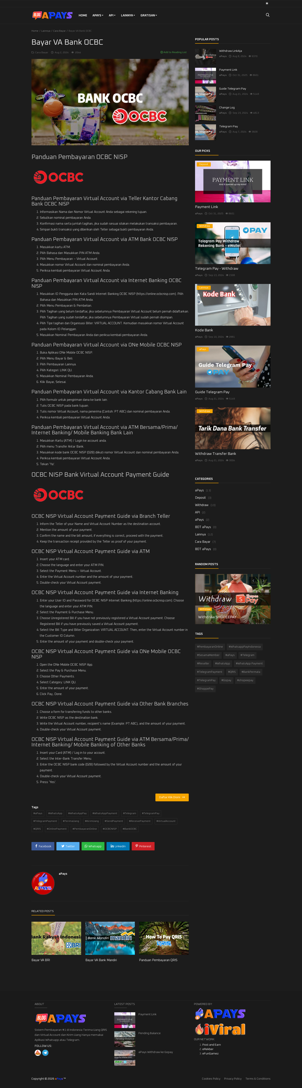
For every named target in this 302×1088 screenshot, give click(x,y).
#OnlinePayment (57, 829)
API (112, 15)
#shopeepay (245, 680)
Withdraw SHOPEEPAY (217, 617)
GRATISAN (149, 15)
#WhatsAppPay (77, 813)
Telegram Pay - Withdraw (216, 269)
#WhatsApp (55, 813)
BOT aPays (203, 527)
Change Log (227, 107)
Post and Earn (211, 1044)
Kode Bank (204, 330)
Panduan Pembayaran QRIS (158, 960)
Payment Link (228, 69)
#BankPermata (251, 672)
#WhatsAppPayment (104, 813)
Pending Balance (149, 1033)
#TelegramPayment (45, 821)
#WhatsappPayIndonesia (245, 647)
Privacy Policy (233, 1079)
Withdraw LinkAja (230, 50)
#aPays (37, 813)
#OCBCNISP (110, 829)
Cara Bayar (59, 31)
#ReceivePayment (140, 821)
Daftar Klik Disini (172, 797)
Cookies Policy (211, 1079)
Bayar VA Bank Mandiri (101, 960)
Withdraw (201, 505)
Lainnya (128, 15)
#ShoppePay (205, 688)
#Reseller (203, 663)
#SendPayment (114, 821)
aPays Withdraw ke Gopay (155, 1052)
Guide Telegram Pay (232, 88)
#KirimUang (92, 821)
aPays (97, 15)
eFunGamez (210, 1053)
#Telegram (129, 813)
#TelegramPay (150, 813)
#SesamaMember (208, 655)
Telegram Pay (228, 126)
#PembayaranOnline (85, 829)
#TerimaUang (71, 821)
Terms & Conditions (258, 1079)
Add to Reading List (173, 52)
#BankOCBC (130, 829)
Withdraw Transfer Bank (215, 454)
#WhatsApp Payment (249, 663)
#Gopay (226, 680)
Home (83, 15)
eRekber (207, 1049)
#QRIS (37, 829)
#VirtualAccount (166, 821)
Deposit (200, 497)
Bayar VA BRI (40, 960)
